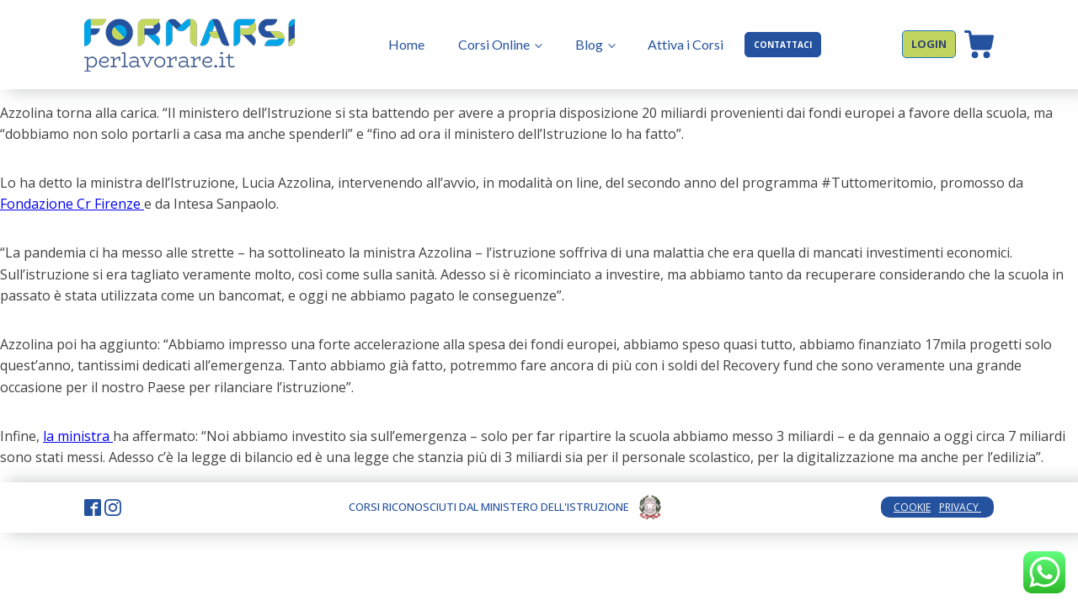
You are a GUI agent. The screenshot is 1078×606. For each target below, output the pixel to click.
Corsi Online (494, 44)
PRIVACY (960, 507)
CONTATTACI (783, 44)
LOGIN (929, 43)
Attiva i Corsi (685, 44)
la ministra (78, 436)
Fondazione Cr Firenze (72, 203)
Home (406, 44)
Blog (589, 44)
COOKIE (912, 507)
